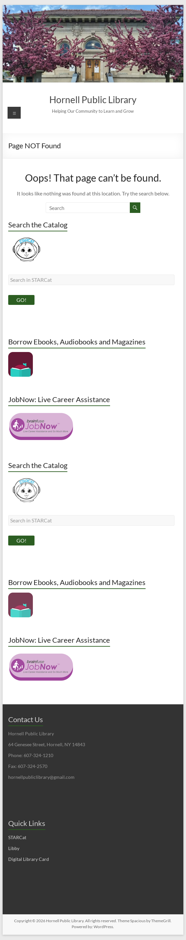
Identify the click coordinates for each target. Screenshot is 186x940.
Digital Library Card (28, 859)
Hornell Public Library (92, 99)
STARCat (17, 837)
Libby (13, 848)
